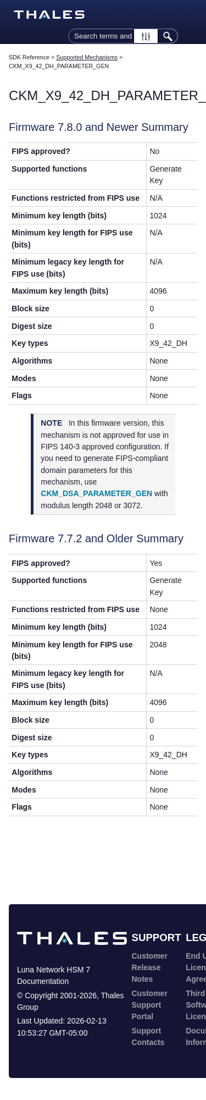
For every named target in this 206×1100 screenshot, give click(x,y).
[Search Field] (123, 36)
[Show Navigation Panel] (191, 15)
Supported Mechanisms (87, 57)
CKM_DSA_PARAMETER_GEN (96, 493)
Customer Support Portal (150, 1005)
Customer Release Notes (150, 968)
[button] (145, 36)
